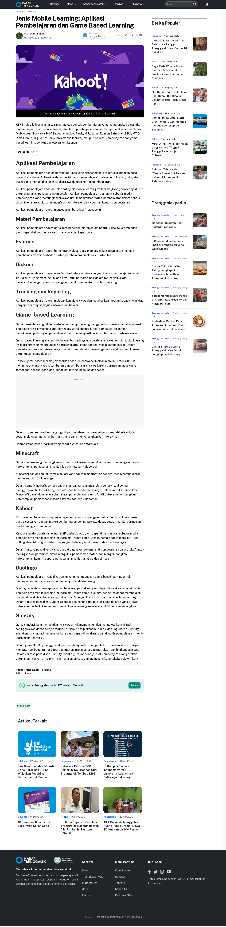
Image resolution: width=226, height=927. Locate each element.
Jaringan (119, 4)
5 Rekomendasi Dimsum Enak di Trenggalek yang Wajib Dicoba (168, 245)
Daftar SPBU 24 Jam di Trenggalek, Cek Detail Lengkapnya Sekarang (167, 350)
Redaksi (120, 877)
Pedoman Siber (124, 895)
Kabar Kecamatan (93, 4)
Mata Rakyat (89, 883)
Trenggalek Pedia (92, 877)
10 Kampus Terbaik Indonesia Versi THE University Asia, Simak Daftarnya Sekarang (118, 773)
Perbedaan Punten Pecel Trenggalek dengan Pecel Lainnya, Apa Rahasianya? (169, 325)
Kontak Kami (122, 871)
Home (20, 11)
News (70, 4)
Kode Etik (121, 889)
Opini (85, 889)
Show (34, 151)
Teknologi (31, 11)
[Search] (195, 4)
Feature (86, 895)
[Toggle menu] (207, 4)
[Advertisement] (80, 403)
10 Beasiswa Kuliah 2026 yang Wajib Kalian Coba (34, 824)
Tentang (120, 883)
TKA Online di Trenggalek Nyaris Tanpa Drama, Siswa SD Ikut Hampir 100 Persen (121, 826)
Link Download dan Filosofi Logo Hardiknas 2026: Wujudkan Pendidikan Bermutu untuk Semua (36, 773)
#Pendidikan (23, 706)
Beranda (55, 4)
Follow (134, 685)
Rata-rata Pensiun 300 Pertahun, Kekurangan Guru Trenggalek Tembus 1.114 (79, 771)
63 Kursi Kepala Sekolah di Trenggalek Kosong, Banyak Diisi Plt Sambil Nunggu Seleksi (80, 828)
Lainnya (137, 4)
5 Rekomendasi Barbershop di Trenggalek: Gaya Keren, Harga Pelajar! (170, 299)
